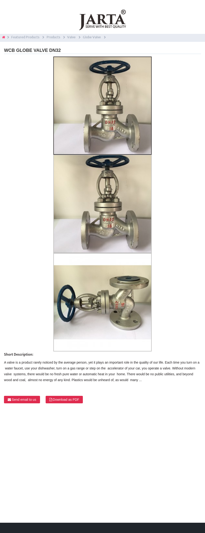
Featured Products (25, 37)
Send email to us (24, 399)
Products (53, 37)
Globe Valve (92, 37)
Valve (71, 37)
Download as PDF (66, 399)
